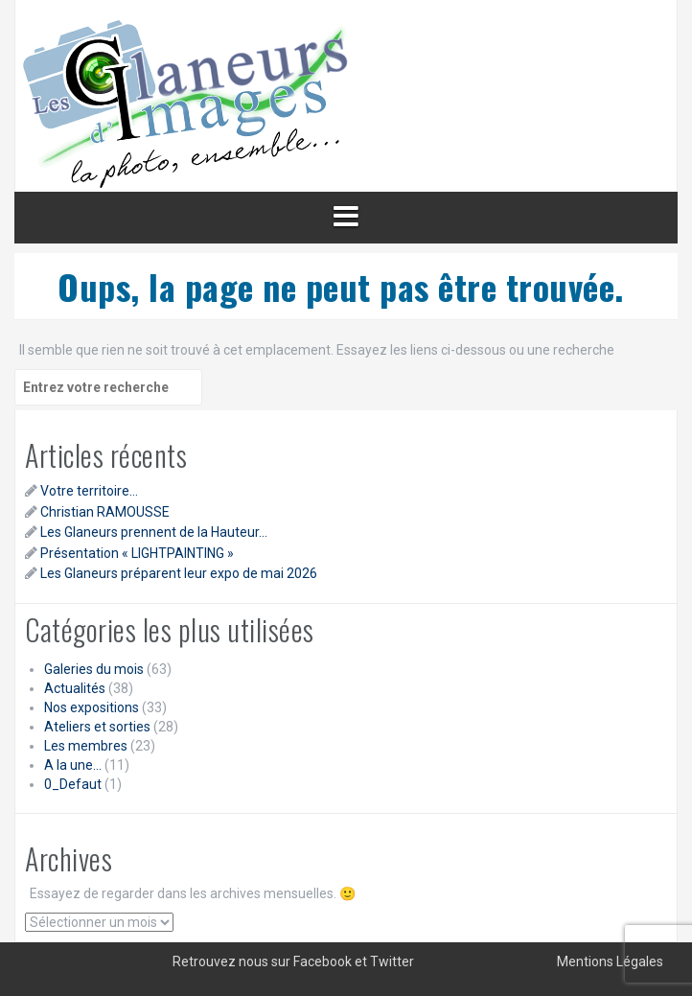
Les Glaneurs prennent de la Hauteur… (153, 532)
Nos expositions (91, 707)
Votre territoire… (89, 490)
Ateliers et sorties (97, 726)
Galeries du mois (94, 669)
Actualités (74, 688)
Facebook (322, 961)
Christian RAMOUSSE (105, 512)
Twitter (392, 961)
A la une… (73, 765)
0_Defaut (73, 784)
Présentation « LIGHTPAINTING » (137, 553)
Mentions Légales (610, 961)
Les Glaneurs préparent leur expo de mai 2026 (178, 573)
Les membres (85, 745)
